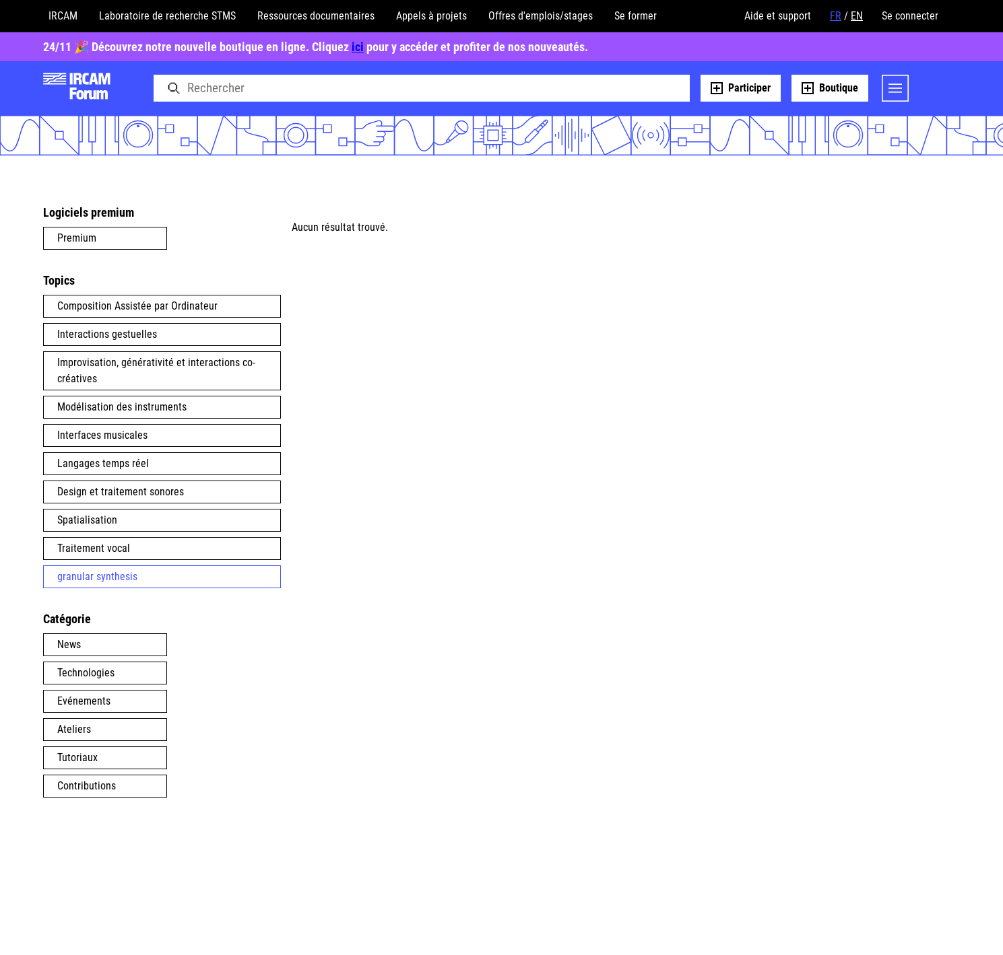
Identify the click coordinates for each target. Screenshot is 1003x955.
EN (857, 15)
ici (358, 47)
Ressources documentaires (316, 15)
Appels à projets (431, 15)
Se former (635, 15)
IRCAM (62, 15)
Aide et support (777, 15)
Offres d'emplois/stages (540, 15)
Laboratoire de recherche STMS (167, 15)
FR (835, 15)
